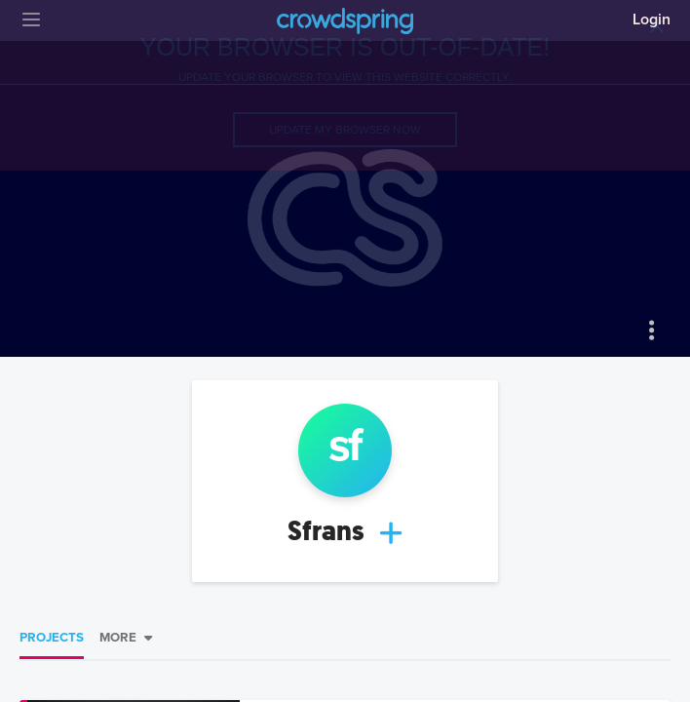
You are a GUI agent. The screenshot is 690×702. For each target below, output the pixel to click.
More (117, 637)
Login (651, 19)
